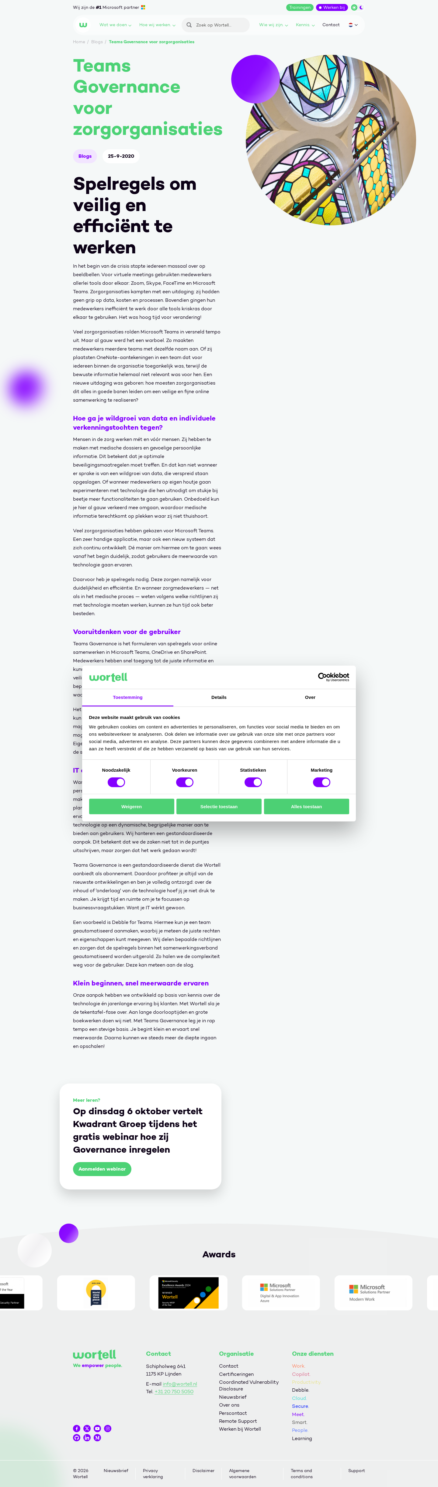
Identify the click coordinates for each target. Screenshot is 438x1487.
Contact (331, 24)
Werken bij (334, 7)
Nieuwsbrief (232, 1397)
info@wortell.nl (180, 1384)
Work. (298, 1366)
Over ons (229, 1405)
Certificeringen (236, 1374)
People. (300, 1430)
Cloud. (299, 1398)
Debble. (300, 1390)
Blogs (85, 156)
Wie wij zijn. (273, 24)
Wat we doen (115, 24)
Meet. (298, 1414)
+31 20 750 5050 (174, 1391)
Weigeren (131, 806)
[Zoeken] (216, 25)
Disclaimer (203, 1470)
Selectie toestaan (219, 806)
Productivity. (307, 1382)
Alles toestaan (306, 806)
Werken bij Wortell (240, 1429)
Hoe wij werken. (157, 24)
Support (356, 1470)
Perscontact (233, 1413)
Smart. (300, 1422)
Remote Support (238, 1421)
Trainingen (300, 7)
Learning (302, 1438)
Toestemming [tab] (128, 697)
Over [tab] (310, 697)
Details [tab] (219, 697)
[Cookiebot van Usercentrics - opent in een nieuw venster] (322, 677)
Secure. (300, 1406)
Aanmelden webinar (102, 1169)
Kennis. (305, 24)
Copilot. (301, 1374)
